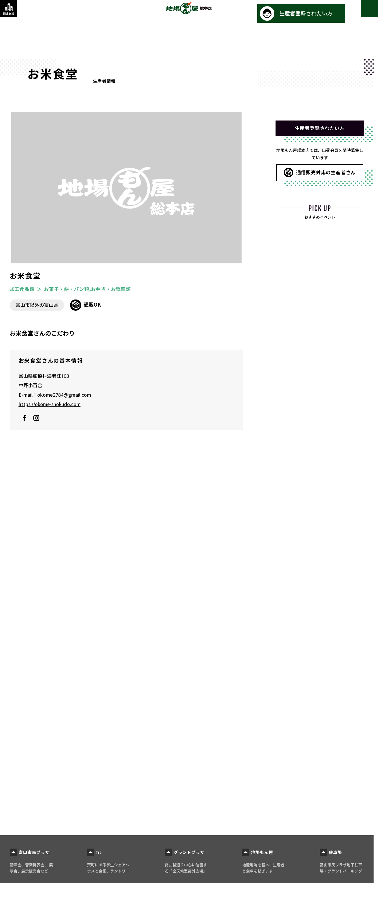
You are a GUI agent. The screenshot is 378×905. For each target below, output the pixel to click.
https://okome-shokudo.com (50, 404)
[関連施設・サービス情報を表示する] (13, 13)
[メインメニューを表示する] (364, 13)
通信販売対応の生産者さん (326, 176)
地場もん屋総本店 (189, 13)
